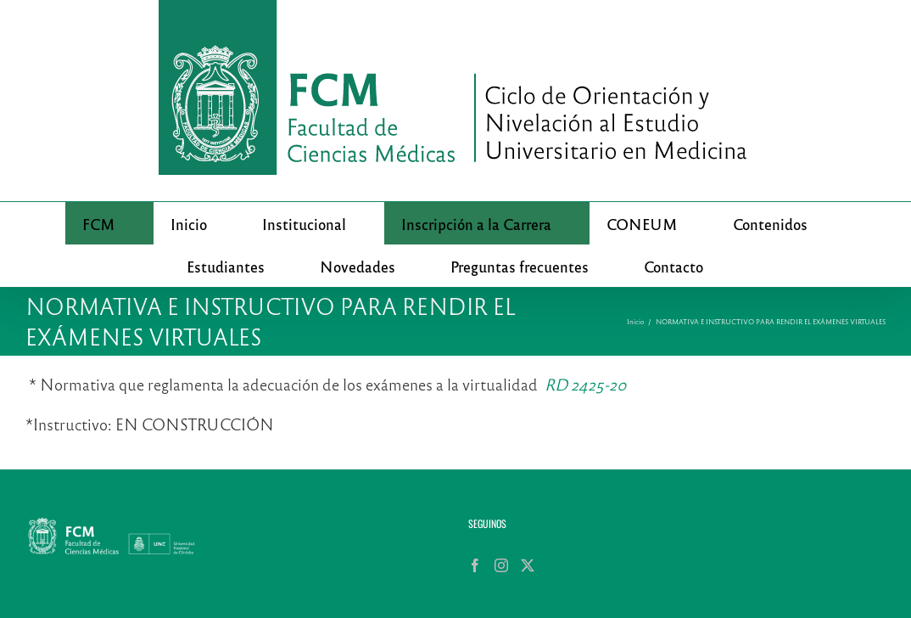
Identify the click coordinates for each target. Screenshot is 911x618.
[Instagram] (501, 565)
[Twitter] (527, 565)
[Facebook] (475, 565)
